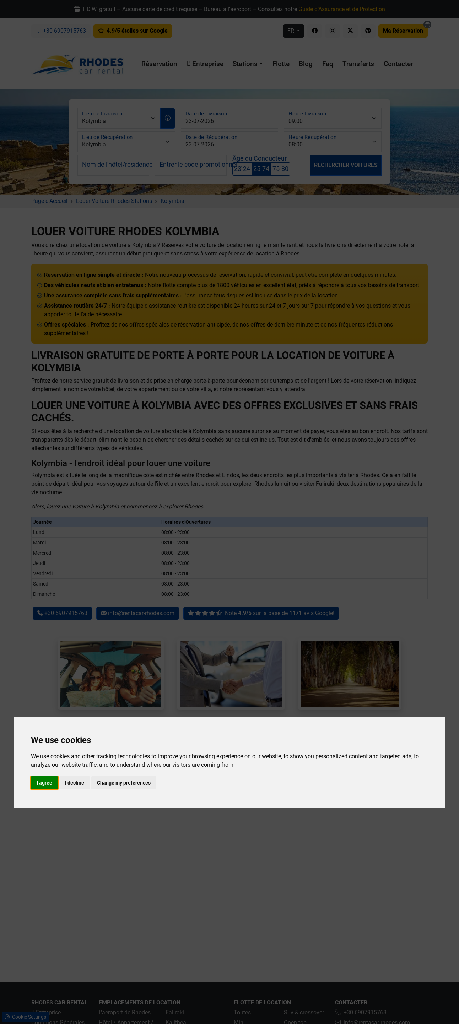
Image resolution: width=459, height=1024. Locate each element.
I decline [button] (74, 783)
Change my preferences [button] (124, 783)
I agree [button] (44, 783)
